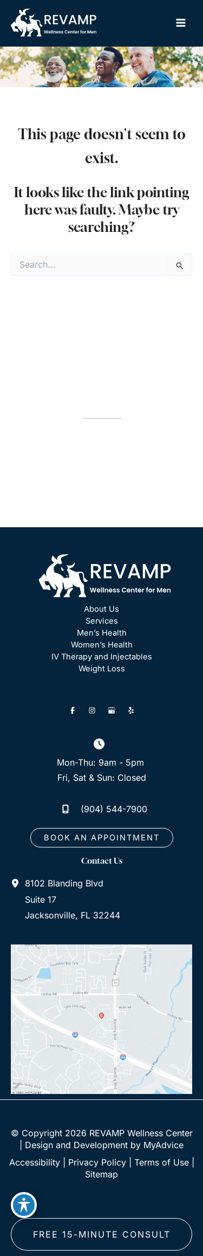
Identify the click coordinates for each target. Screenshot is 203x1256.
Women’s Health (102, 645)
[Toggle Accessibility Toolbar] (24, 1205)
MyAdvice (163, 1145)
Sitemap (101, 1174)
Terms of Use (161, 1162)
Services (102, 621)
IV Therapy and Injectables (101, 657)
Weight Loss (101, 669)
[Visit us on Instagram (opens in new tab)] (92, 710)
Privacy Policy (97, 1162)
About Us (101, 609)
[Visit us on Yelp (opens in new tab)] (131, 710)
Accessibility (34, 1162)
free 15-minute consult (102, 1234)
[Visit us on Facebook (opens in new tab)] (72, 710)
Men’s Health (102, 633)
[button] (101, 838)
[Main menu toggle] (180, 23)
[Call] (101, 809)
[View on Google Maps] (101, 1018)
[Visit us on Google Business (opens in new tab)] (111, 710)
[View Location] (18, 883)
